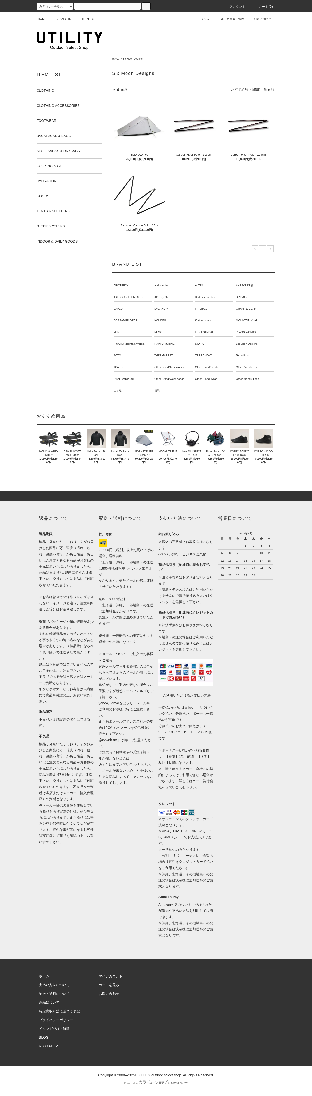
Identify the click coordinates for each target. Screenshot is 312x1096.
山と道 (118, 390)
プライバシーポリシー (56, 1020)
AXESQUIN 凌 (244, 285)
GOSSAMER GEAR (125, 320)
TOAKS (118, 367)
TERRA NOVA (203, 355)
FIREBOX (201, 308)
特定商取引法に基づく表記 (59, 1011)
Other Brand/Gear (246, 367)
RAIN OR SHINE (164, 343)
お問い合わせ (259, 19)
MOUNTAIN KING (246, 320)
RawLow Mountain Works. (129, 343)
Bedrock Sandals (205, 297)
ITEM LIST (86, 19)
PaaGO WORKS (246, 332)
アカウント (235, 6)
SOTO (117, 355)
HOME (42, 19)
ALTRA (199, 285)
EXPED (118, 308)
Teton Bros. (243, 355)
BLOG (202, 19)
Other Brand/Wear (206, 378)
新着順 (269, 89)
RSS (42, 1046)
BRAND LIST (61, 19)
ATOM (53, 1046)
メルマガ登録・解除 (228, 19)
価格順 (255, 89)
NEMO (158, 332)
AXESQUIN (161, 297)
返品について (49, 1002)
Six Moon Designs (133, 58)
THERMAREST (163, 355)
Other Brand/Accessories (169, 367)
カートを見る (109, 985)
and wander (161, 285)
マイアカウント (111, 976)
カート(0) (263, 6)
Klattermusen (203, 320)
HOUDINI (160, 320)
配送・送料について (54, 994)
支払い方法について (54, 985)
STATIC (199, 343)
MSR (116, 332)
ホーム (115, 58)
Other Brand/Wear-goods (169, 378)
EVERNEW (161, 308)
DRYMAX (241, 297)
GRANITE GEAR (246, 308)
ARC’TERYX (121, 285)
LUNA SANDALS (205, 332)
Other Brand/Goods (206, 367)
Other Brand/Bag (124, 378)
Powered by (156, 1083)
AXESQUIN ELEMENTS (128, 297)
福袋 (157, 390)
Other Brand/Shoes (247, 378)
